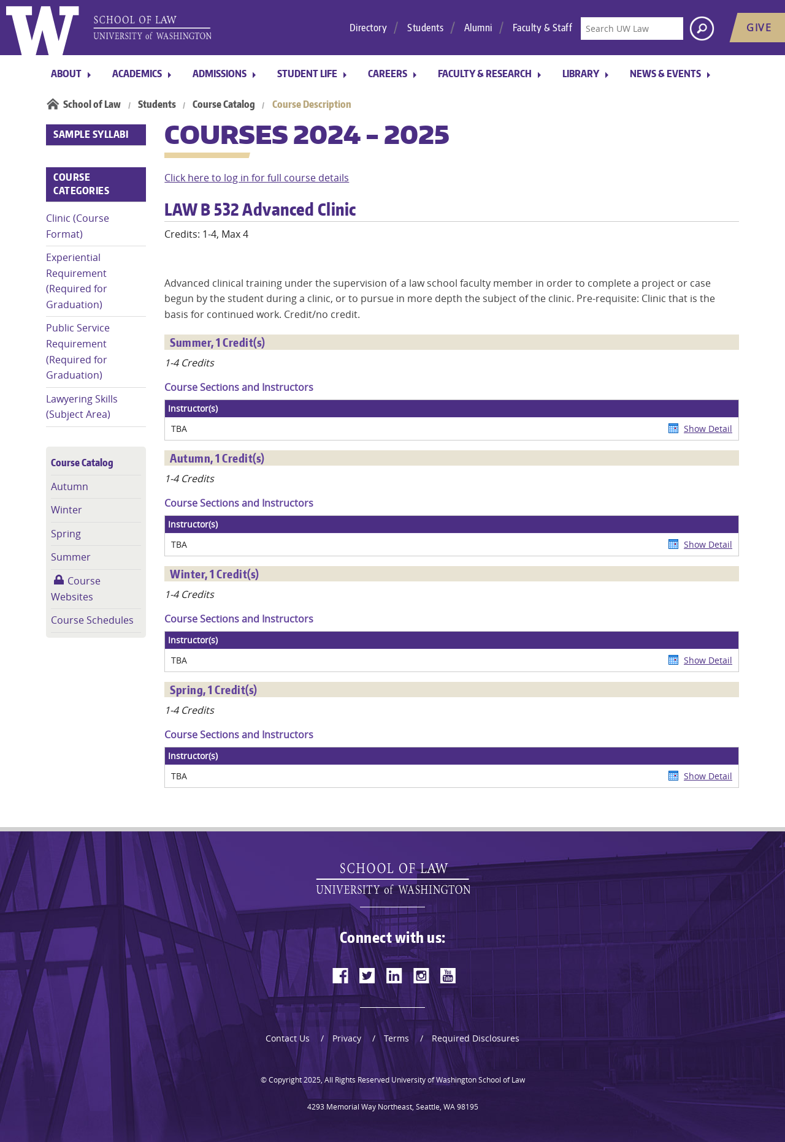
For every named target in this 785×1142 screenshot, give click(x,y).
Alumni (478, 27)
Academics (137, 73)
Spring (66, 533)
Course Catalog (224, 104)
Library (580, 73)
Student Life (307, 73)
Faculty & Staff (543, 27)
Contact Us (288, 1038)
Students (425, 27)
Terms (396, 1038)
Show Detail (708, 428)
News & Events (665, 73)
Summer (71, 557)
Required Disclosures (475, 1038)
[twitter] (367, 975)
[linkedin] (394, 975)
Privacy (346, 1038)
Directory (369, 27)
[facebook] (340, 975)
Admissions (220, 73)
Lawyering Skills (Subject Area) (82, 407)
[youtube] (448, 975)
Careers (387, 73)
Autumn (69, 486)
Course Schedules (92, 620)
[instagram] (421, 975)
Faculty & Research (485, 73)
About (66, 73)
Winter (66, 509)
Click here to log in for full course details (256, 177)
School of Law (92, 104)
